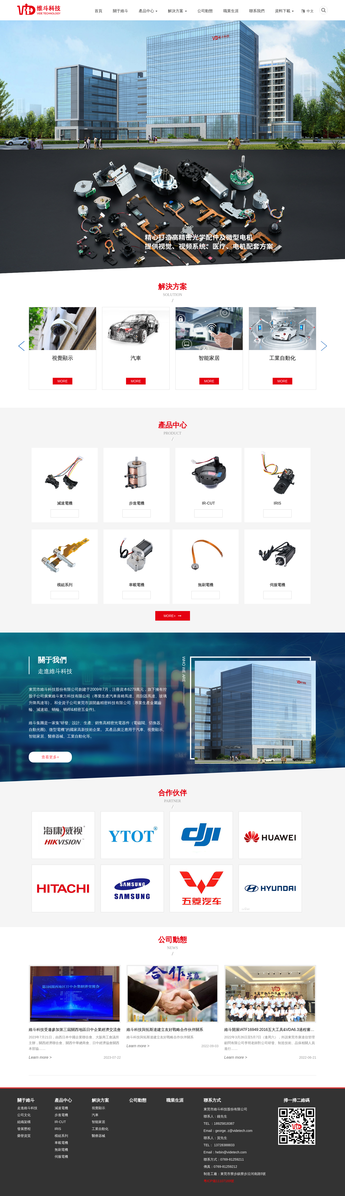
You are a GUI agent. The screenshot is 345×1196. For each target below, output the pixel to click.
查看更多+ (50, 757)
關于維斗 (120, 11)
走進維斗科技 (27, 1108)
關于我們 (52, 660)
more (63, 381)
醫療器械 (98, 1136)
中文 (310, 11)
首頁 (98, 11)
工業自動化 (100, 1129)
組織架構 (24, 1122)
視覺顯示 (98, 1108)
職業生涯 (231, 11)
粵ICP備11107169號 (219, 1181)
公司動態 (205, 11)
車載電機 (136, 585)
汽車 (95, 1115)
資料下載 (284, 11)
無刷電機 (205, 585)
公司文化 (24, 1115)
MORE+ (172, 616)
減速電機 (64, 503)
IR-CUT (208, 503)
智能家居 (98, 1122)
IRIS (277, 503)
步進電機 (136, 503)
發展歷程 (24, 1129)
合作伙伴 (172, 793)
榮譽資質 (24, 1136)
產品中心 (148, 11)
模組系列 (64, 585)
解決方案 (177, 11)
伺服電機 (277, 585)
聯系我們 (256, 11)
